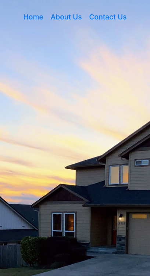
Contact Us (108, 16)
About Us (66, 16)
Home (33, 16)
